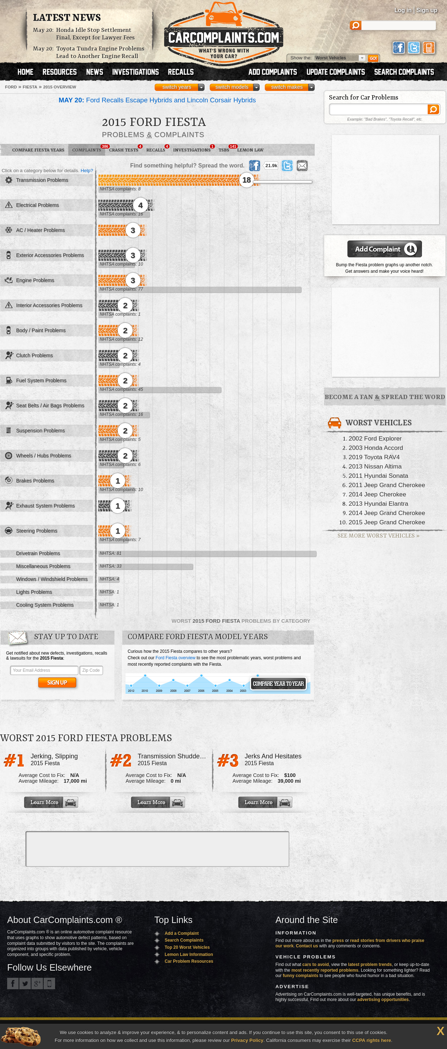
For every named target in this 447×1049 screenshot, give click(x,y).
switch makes (287, 87)
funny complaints (300, 975)
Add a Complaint (181, 933)
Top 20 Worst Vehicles (187, 947)
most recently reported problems (324, 970)
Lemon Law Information (188, 954)
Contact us (307, 945)
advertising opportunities (383, 999)
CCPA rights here (371, 1040)
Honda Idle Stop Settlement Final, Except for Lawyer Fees (95, 34)
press (338, 940)
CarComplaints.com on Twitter (25, 983)
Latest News (67, 18)
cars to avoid (316, 964)
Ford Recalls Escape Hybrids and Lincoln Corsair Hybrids (157, 100)
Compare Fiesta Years (38, 150)
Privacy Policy (247, 1040)
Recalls (157, 148)
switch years (176, 87)
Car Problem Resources (188, 961)
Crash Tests (125, 148)
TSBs (225, 148)
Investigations (194, 148)
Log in (403, 10)
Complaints (88, 148)
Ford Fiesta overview (175, 657)
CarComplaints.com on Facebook (13, 983)
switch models (231, 87)
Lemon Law (250, 150)
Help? (86, 170)
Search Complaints (183, 940)
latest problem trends (370, 964)
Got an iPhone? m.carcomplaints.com (49, 983)
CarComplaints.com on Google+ (37, 983)
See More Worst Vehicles (378, 536)
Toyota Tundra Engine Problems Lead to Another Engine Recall (100, 52)
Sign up (426, 10)
